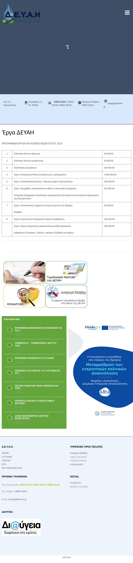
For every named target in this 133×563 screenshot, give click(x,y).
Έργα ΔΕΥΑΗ (18, 132)
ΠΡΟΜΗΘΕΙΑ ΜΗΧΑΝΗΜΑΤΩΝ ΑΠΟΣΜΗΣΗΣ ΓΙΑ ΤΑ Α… (38, 329)
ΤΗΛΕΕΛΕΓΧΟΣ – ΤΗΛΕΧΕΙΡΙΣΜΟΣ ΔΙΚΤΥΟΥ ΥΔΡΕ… (35, 344)
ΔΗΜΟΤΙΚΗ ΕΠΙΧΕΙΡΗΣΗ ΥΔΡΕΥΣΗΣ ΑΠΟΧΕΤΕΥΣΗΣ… (32, 417)
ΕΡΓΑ (4, 464)
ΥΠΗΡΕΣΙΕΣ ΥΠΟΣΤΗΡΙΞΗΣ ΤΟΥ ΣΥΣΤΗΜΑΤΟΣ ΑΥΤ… (37, 372)
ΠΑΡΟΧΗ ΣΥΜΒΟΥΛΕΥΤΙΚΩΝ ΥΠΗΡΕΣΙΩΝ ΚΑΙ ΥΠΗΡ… (36, 387)
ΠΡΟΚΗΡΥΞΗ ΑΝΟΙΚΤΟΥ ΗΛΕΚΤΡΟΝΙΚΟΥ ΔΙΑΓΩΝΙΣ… (34, 402)
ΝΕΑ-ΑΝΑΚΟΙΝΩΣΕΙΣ (12, 467)
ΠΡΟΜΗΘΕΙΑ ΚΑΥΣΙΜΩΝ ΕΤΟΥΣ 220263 (34, 358)
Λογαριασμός (76, 464)
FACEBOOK (75, 482)
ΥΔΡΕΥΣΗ (6, 460)
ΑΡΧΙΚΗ (5, 453)
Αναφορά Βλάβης (78, 453)
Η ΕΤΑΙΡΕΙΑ (7, 456)
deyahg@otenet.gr (17, 499)
